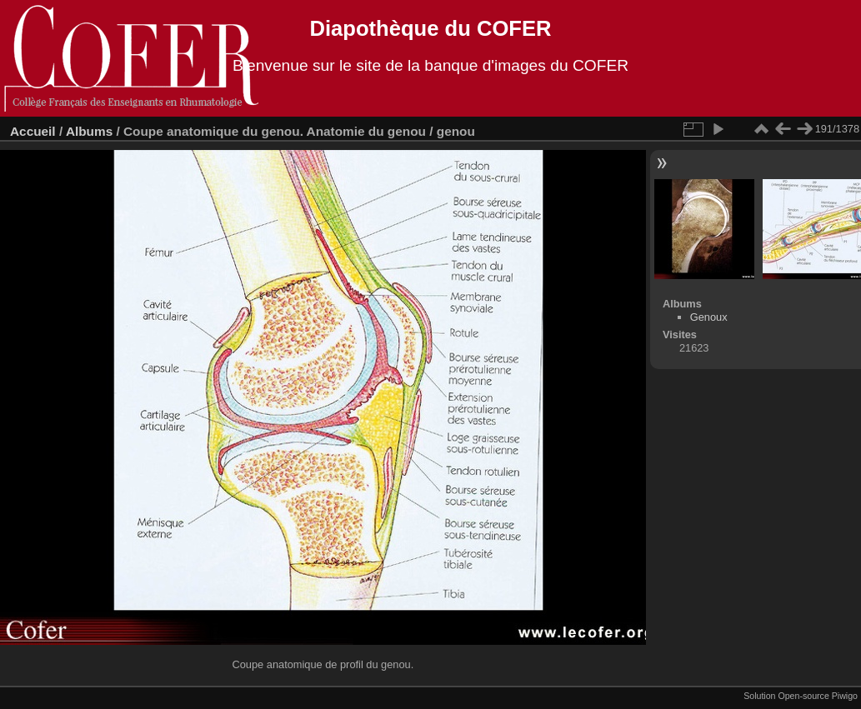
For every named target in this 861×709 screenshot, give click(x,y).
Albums (89, 131)
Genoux (709, 317)
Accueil (33, 131)
